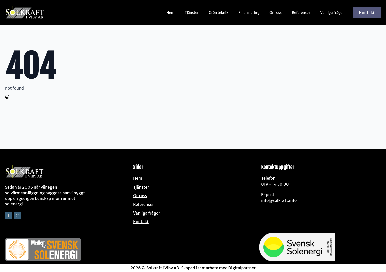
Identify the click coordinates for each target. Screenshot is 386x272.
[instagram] (17, 215)
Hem (170, 12)
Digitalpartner (241, 267)
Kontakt (141, 221)
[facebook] (8, 215)
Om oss (275, 12)
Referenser (301, 12)
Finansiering (249, 12)
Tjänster (192, 12)
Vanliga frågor (332, 12)
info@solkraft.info (279, 200)
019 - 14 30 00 (275, 184)
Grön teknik (218, 12)
